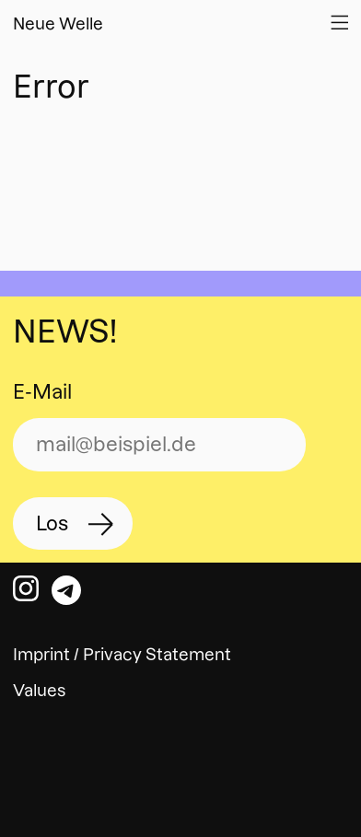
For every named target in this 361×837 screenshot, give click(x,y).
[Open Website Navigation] (339, 22)
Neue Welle (58, 23)
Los (52, 523)
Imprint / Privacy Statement (122, 654)
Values (39, 690)
